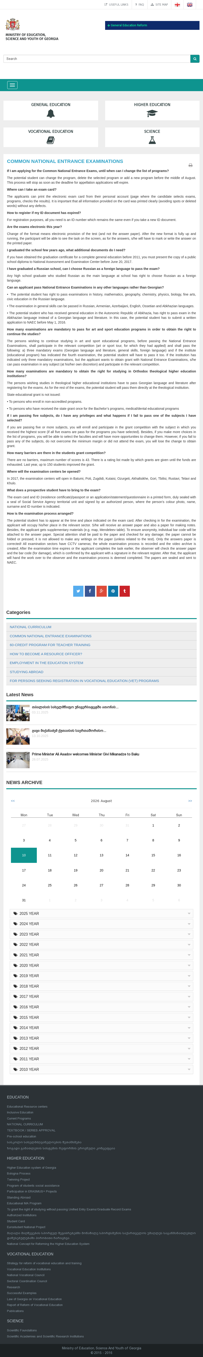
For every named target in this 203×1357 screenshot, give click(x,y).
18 (50, 870)
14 (127, 855)
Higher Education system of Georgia (31, 1167)
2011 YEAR (26, 1059)
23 (179, 870)
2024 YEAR (26, 924)
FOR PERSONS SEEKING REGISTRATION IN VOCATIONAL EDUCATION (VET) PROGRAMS (84, 681)
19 (76, 870)
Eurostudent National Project (26, 1227)
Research (13, 1287)
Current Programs (19, 1118)
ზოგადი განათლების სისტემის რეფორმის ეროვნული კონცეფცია (61, 1148)
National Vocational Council (26, 1275)
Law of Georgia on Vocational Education (34, 1299)
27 (24, 825)
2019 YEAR (26, 976)
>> (190, 801)
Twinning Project (18, 1179)
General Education (51, 110)
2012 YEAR (26, 1048)
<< (13, 801)
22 (153, 870)
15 (153, 855)
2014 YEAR (26, 1028)
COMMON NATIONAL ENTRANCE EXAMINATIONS (51, 636)
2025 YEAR (26, 914)
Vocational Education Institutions (29, 1269)
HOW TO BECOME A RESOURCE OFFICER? (46, 654)
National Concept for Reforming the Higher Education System (48, 1244)
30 (101, 825)
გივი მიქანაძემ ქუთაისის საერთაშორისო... (69, 731)
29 (76, 825)
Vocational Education (51, 137)
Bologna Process (19, 1173)
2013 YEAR (26, 1038)
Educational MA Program (24, 1203)
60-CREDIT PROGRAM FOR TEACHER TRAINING (50, 645)
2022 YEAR (26, 945)
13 (101, 855)
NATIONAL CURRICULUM (30, 627)
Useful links (116, 4)
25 (50, 885)
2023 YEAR (26, 934)
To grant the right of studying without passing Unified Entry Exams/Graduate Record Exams (69, 1209)
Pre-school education (21, 1136)
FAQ (139, 4)
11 (50, 855)
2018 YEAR (26, 986)
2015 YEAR (26, 1017)
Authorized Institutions (22, 1215)
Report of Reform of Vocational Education (35, 1305)
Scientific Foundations (22, 1330)
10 (24, 855)
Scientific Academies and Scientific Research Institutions (45, 1336)
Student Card (16, 1221)
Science (152, 137)
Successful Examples (22, 1293)
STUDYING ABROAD (26, 672)
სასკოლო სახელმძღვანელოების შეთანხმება (44, 1142)
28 (50, 825)
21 (127, 870)
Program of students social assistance (33, 1185)
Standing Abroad (19, 1197)
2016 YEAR (26, 1007)
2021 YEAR (26, 955)
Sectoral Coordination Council (27, 1281)
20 (101, 870)
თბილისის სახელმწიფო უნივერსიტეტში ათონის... (75, 707)
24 (24, 885)
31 (127, 825)
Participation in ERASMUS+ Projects (32, 1191)
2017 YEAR (26, 997)
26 (76, 885)
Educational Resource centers (27, 1106)
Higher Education (152, 110)
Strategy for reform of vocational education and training (44, 1263)
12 (76, 855)
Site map (159, 4)
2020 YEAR (26, 966)
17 (24, 870)
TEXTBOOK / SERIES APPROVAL (31, 1130)
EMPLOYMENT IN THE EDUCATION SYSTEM (46, 663)
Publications (15, 1311)
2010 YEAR (26, 1069)
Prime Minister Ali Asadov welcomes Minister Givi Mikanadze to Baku (85, 754)
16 (179, 855)
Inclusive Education (20, 1112)
